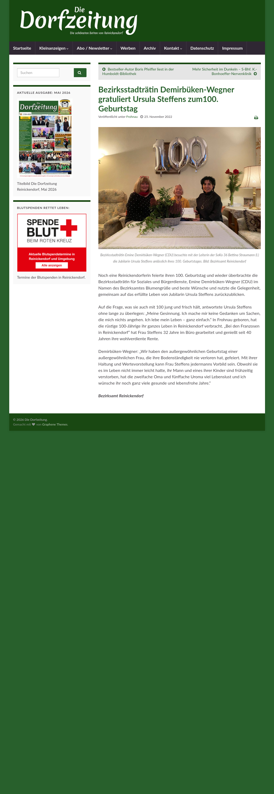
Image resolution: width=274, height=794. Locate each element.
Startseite (22, 47)
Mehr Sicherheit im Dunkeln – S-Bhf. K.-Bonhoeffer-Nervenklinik (224, 71)
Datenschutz (202, 47)
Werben (128, 47)
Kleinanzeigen (54, 47)
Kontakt (173, 47)
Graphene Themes (55, 424)
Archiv (150, 47)
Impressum (232, 47)
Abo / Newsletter (94, 47)
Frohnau (132, 117)
